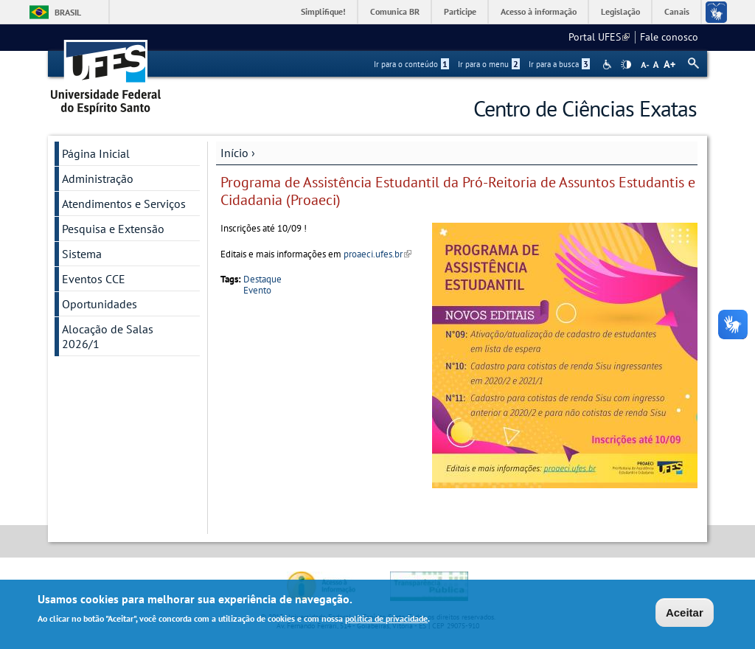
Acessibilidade (608, 64)
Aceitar (684, 614)
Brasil (68, 12)
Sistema (82, 253)
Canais (676, 11)
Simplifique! (323, 11)
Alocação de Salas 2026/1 (107, 336)
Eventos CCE (93, 278)
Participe (460, 11)
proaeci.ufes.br (377, 254)
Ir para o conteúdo (411, 64)
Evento (257, 290)
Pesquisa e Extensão (113, 228)
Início (234, 152)
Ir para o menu (489, 64)
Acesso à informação (539, 11)
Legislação (620, 11)
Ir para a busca (559, 64)
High (626, 65)
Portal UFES (599, 37)
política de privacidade (386, 619)
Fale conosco (669, 37)
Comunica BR (395, 11)
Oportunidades (99, 303)
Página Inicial (96, 153)
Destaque (262, 279)
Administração (97, 178)
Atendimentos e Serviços (124, 203)
